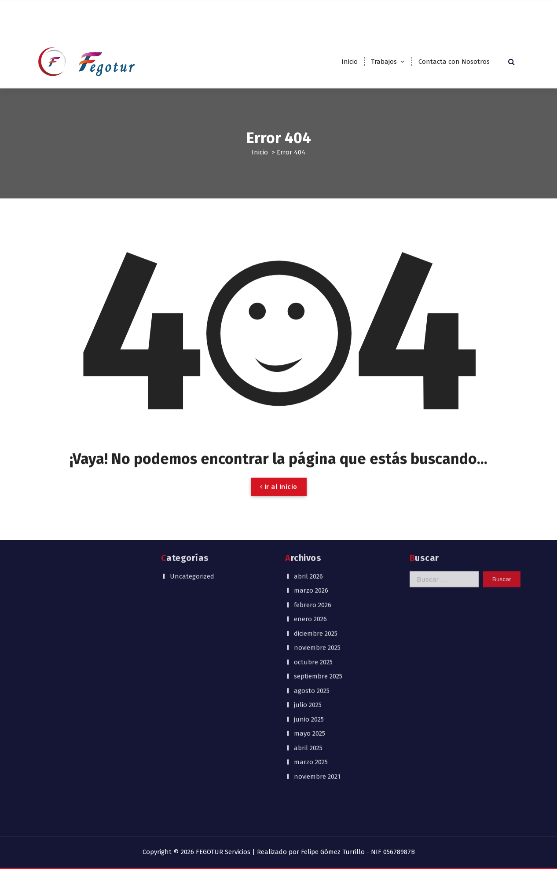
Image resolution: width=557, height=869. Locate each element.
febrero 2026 (312, 511)
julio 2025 (308, 611)
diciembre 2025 (315, 539)
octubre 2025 (313, 568)
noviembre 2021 (317, 682)
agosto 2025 (312, 597)
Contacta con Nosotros (454, 62)
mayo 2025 (309, 640)
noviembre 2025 (317, 554)
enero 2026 (310, 525)
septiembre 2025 (318, 583)
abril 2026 (308, 482)
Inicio (349, 62)
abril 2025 (308, 654)
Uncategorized (192, 482)
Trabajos (384, 62)
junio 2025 (309, 625)
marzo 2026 (311, 497)
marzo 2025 (311, 668)
